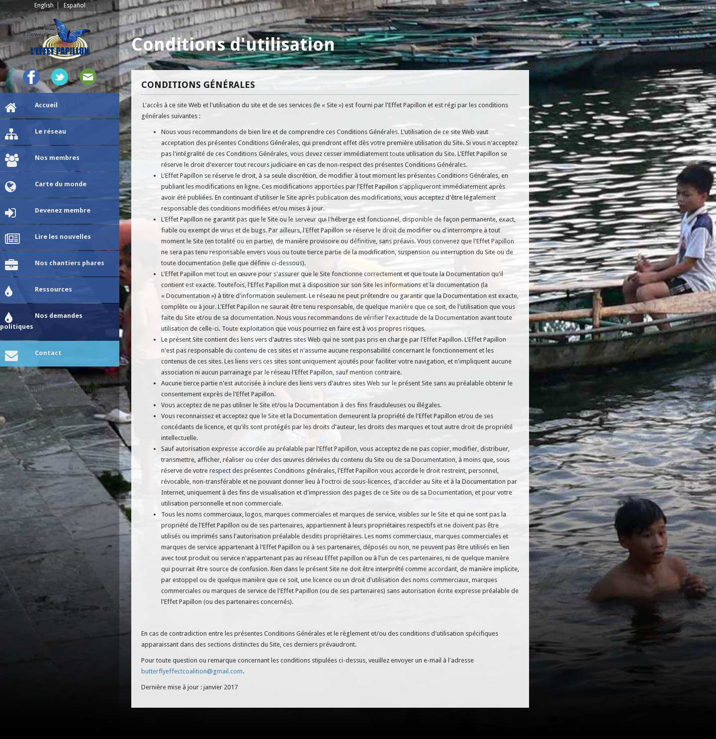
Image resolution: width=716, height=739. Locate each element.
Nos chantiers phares (54, 265)
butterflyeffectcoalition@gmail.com (192, 671)
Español (75, 5)
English (44, 5)
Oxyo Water (43, 395)
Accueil (31, 107)
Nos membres (42, 160)
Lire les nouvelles (48, 239)
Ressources (38, 292)
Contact (33, 355)
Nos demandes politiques (41, 321)
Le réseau (35, 134)
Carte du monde (46, 186)
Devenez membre (47, 213)
